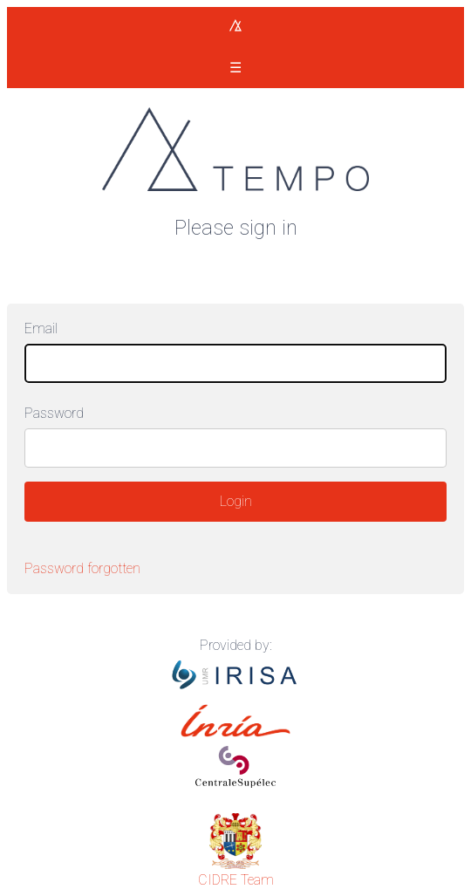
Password (54, 413)
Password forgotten (82, 568)
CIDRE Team (236, 880)
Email (41, 328)
